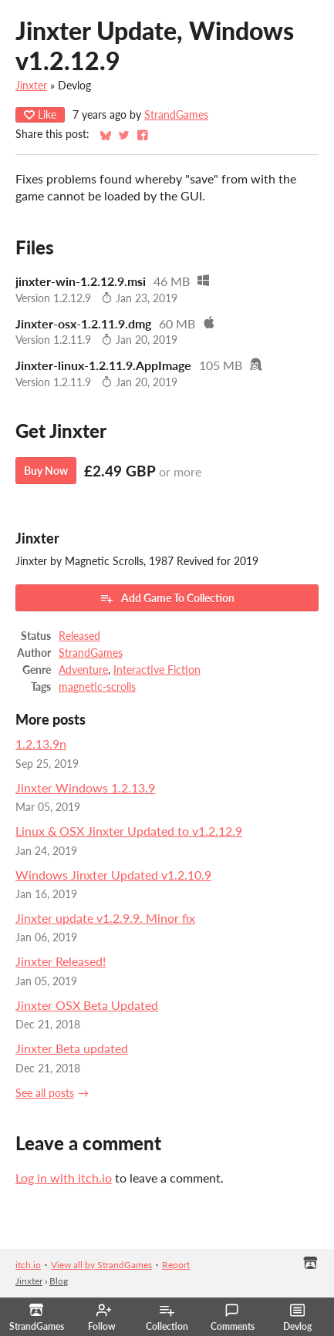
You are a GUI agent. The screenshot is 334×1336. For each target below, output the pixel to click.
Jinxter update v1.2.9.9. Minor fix (105, 917)
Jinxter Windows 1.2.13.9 (85, 787)
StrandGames (176, 115)
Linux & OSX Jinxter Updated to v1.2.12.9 (128, 830)
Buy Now (46, 470)
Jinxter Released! (60, 961)
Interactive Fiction (157, 670)
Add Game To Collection (167, 598)
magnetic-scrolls (97, 687)
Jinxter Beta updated (71, 1048)
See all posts (44, 1093)
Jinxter (31, 85)
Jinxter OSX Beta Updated (86, 1005)
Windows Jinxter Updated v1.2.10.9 (113, 874)
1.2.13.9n (40, 743)
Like (40, 114)
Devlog (297, 1317)
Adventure (83, 670)
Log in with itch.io (63, 1177)
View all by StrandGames (101, 1264)
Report (176, 1264)
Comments (233, 1317)
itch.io (28, 1264)
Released (79, 636)
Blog (58, 1281)
